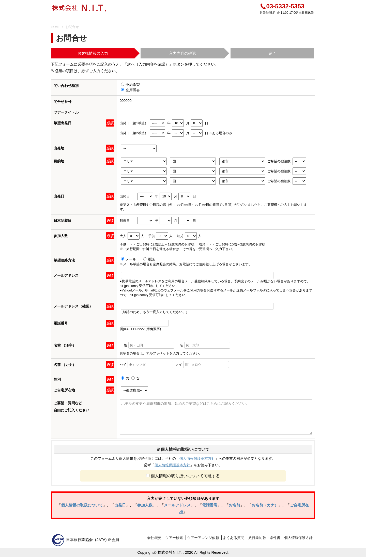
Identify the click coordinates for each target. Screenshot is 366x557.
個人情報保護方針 (298, 538)
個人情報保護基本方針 (197, 458)
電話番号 (209, 505)
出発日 (120, 505)
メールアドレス (177, 505)
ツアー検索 (174, 538)
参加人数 (144, 505)
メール (129, 259)
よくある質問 (233, 538)
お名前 (234, 505)
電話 (149, 259)
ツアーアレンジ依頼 (203, 538)
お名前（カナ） (265, 505)
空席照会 (130, 90)
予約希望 (130, 85)
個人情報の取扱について (82, 505)
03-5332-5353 (282, 6)
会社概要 (154, 538)
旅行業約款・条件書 (264, 538)
